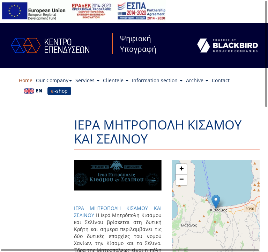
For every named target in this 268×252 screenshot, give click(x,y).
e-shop (59, 91)
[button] (215, 202)
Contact (221, 80)
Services (87, 80)
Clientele (115, 80)
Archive (197, 80)
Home (25, 80)
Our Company (54, 80)
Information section (157, 80)
